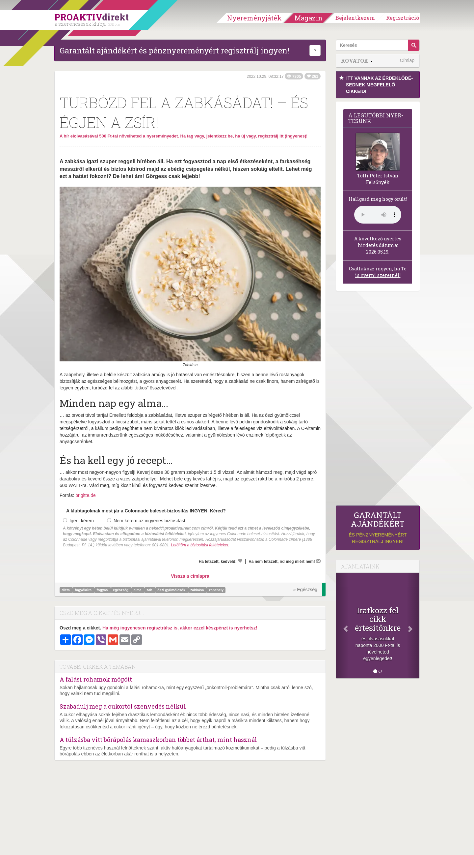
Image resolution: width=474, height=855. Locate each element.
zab (149, 590)
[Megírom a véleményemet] (318, 561)
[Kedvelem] (240, 561)
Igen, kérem (78, 520)
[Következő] (413, 625)
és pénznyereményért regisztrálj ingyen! (377, 527)
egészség (121, 590)
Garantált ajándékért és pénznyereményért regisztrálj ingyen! (174, 50)
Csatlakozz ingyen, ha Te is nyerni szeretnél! (378, 271)
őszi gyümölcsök (171, 590)
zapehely (216, 590)
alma (138, 590)
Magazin (309, 18)
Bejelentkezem (355, 17)
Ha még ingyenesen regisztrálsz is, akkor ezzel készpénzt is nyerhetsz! (179, 627)
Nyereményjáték (254, 18)
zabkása (197, 590)
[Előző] (342, 625)
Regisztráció (402, 17)
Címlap (407, 60)
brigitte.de (85, 495)
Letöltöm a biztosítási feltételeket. (200, 545)
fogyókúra (83, 590)
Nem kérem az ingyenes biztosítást (146, 520)
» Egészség (305, 589)
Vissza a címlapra (190, 576)
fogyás (103, 590)
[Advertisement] (378, 400)
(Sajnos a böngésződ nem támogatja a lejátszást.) (377, 215)
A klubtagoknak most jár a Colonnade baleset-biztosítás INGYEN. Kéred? (146, 510)
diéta (66, 590)
